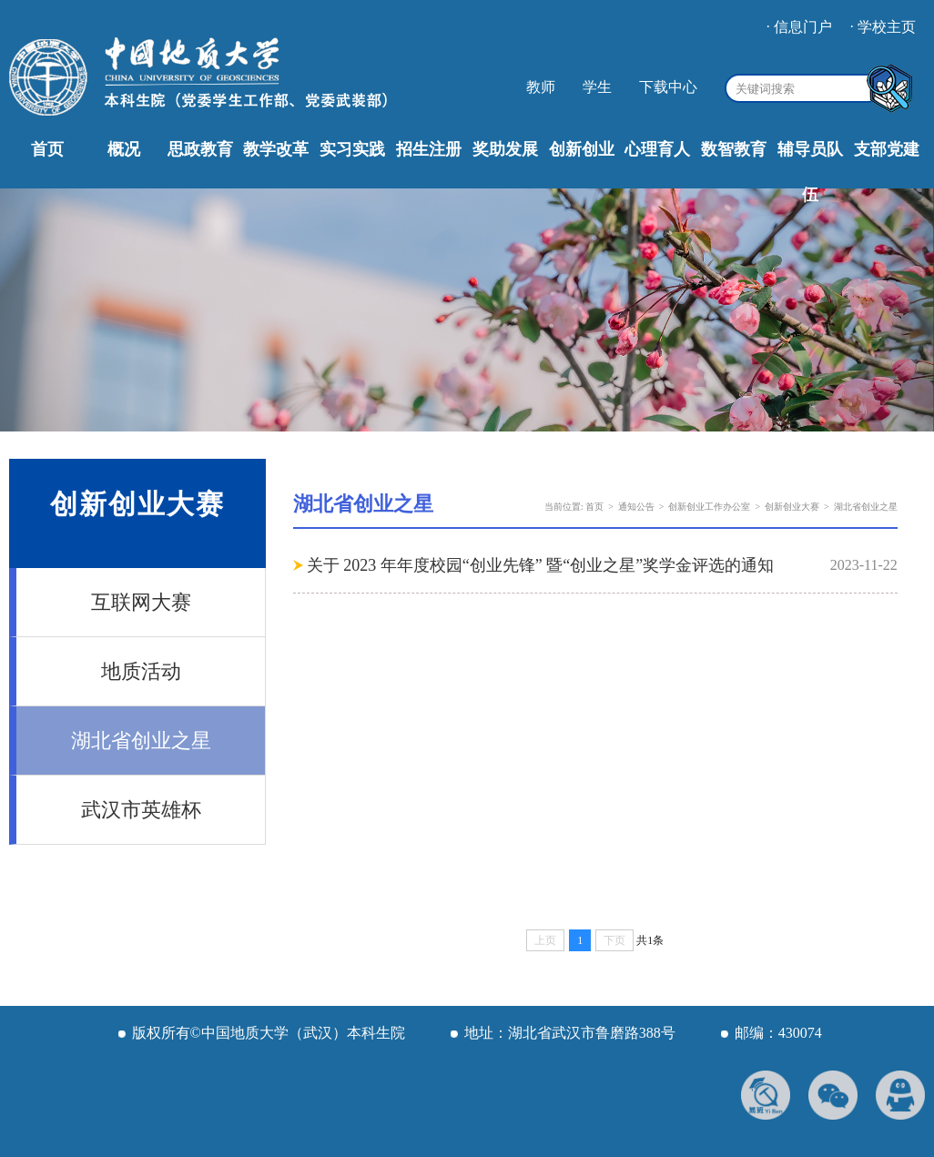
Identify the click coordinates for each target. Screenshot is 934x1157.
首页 (47, 149)
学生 (597, 87)
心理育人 (657, 149)
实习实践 (352, 149)
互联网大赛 (141, 602)
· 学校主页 (883, 27)
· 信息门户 (799, 27)
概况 (123, 149)
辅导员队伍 (810, 172)
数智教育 (733, 149)
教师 (540, 87)
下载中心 (668, 87)
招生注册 (429, 149)
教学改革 (276, 149)
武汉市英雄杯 (141, 809)
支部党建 (886, 149)
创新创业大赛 (792, 507)
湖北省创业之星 (141, 740)
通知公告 (636, 507)
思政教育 (200, 149)
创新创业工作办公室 (709, 507)
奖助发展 (505, 149)
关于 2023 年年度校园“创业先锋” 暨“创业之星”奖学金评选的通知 (540, 565)
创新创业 (581, 149)
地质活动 (141, 671)
